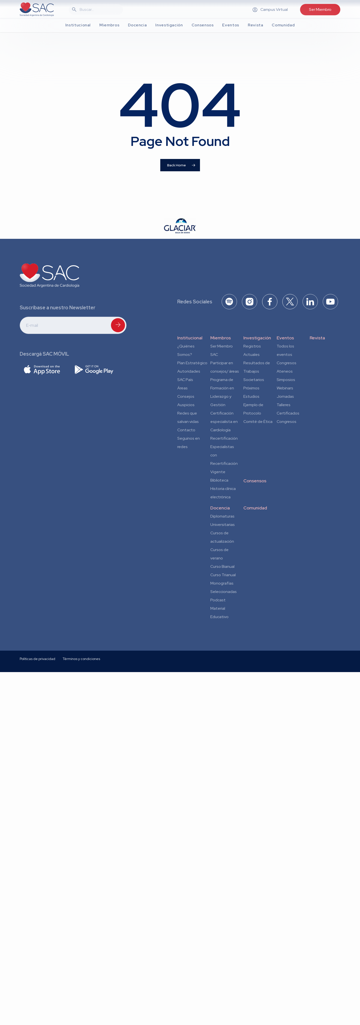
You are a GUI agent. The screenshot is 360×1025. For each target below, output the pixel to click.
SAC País (185, 379)
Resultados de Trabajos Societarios (256, 371)
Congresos (286, 362)
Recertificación (224, 438)
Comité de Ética (257, 421)
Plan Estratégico (192, 362)
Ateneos (285, 371)
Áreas (182, 388)
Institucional (189, 338)
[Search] (99, 9)
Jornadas (285, 396)
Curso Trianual (223, 574)
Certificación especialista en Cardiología (224, 422)
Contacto (186, 430)
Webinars (285, 388)
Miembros (220, 338)
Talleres (283, 404)
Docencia (220, 508)
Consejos (185, 396)
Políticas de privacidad (37, 716)
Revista (317, 338)
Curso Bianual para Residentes (222, 567)
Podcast (218, 600)
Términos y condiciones (81, 716)
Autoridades (188, 371)
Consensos (254, 481)
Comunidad (255, 508)
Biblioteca (219, 480)
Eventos (285, 338)
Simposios (286, 379)
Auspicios (186, 404)
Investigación (257, 338)
